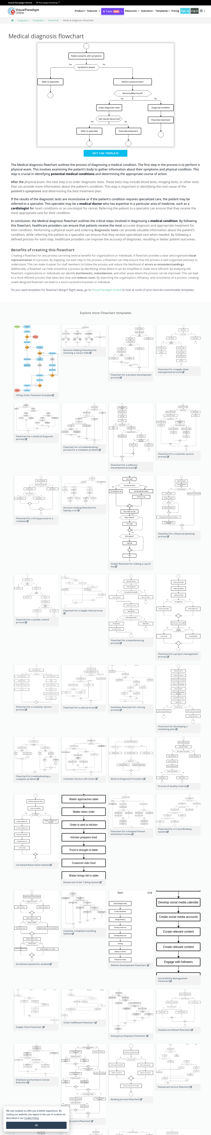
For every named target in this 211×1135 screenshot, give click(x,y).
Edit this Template (105, 153)
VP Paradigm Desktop (48, 2)
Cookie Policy (31, 1118)
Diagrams (23, 20)
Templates (38, 20)
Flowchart (53, 20)
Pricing (175, 10)
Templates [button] (162, 10)
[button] (93, 11)
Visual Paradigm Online (106, 290)
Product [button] (80, 10)
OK (36, 1125)
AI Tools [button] (112, 11)
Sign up (185, 10)
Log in (194, 10)
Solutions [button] (147, 10)
